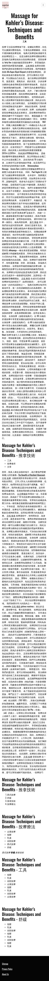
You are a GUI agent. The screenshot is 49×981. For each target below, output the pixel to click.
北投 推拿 (11, 515)
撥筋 (44, 706)
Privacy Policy (7, 969)
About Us (5, 974)
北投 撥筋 (16, 606)
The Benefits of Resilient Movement (31, 475)
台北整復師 (22, 493)
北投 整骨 (25, 278)
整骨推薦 (36, 115)
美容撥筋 (6, 409)
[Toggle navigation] (43, 5)
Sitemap (5, 963)
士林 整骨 (29, 65)
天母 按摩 (6, 478)
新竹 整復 (34, 222)
